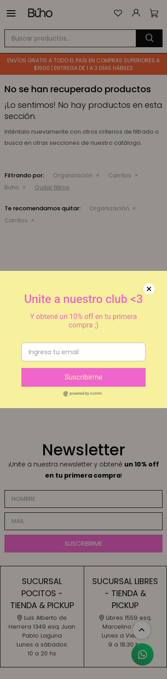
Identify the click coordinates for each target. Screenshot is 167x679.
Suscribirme (83, 377)
